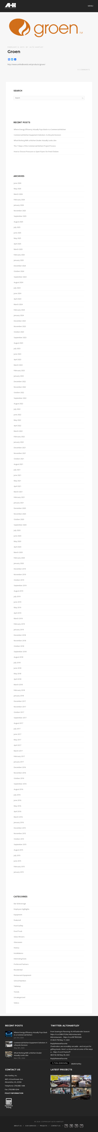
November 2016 (20, 773)
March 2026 (18, 194)
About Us (18, 1126)
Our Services (30, 1126)
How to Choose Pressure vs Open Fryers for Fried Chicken (36, 151)
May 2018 (17, 673)
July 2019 (17, 596)
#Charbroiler (78, 1031)
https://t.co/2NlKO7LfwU (59, 1034)
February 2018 (19, 690)
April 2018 (17, 679)
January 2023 (19, 376)
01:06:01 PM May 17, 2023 (60, 1040)
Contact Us (55, 1126)
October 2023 (19, 332)
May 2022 (17, 420)
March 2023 (18, 365)
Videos (16, 1003)
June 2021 (17, 475)
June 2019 (17, 602)
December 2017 (20, 701)
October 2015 (19, 839)
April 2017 (17, 745)
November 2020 (20, 514)
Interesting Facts (20, 959)
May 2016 (17, 806)
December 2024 (20, 266)
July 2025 (17, 227)
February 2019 (19, 624)
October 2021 (19, 459)
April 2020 (17, 547)
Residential (18, 970)
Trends (16, 992)
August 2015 (18, 850)
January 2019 (19, 629)
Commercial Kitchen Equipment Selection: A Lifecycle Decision (37, 135)
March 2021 (18, 492)
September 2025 (20, 216)
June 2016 (17, 800)
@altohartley (76, 1064)
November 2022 (20, 387)
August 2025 (18, 222)
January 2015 (19, 872)
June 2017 (17, 734)
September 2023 (20, 337)
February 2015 (19, 866)
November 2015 (20, 833)
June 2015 (17, 861)
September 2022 (20, 398)
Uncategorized (19, 997)
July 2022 (17, 409)
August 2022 (18, 403)
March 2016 (18, 817)
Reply (52, 1043)
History (16, 948)
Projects (43, 1126)
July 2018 (17, 662)
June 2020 (17, 536)
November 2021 (20, 453)
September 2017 (20, 718)
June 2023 (17, 354)
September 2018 (20, 651)
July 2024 (17, 288)
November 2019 (20, 574)
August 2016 (18, 789)
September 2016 (20, 784)
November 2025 (20, 210)
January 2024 (19, 315)
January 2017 (19, 762)
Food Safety (18, 925)
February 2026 (19, 199)
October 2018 (19, 646)
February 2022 (19, 436)
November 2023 (20, 326)
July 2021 (17, 470)
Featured (17, 920)
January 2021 (19, 503)
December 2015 (20, 828)
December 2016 (20, 767)
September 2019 (20, 585)
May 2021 (17, 481)
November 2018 (20, 640)
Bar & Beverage (20, 903)
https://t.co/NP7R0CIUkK (72, 1037)
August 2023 (18, 343)
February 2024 (19, 310)
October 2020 (19, 519)
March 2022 (18, 431)
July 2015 (17, 855)
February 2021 (19, 497)
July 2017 (17, 729)
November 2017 (20, 707)
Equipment (18, 914)
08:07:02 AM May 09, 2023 (60, 1055)
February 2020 (19, 558)
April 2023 (17, 359)
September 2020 (20, 525)
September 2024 (20, 277)
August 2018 (18, 657)
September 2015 (20, 844)
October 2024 (19, 271)
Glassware (18, 942)
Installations (18, 953)
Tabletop (17, 986)
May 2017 (17, 740)
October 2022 (19, 392)
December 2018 (20, 635)
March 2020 (18, 552)
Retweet (58, 1043)
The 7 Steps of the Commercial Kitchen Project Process (35, 146)
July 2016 (17, 795)
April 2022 (17, 425)
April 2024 (17, 299)
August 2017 (18, 723)
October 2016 (19, 778)
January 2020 (19, 563)
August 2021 (18, 464)
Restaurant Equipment (22, 975)
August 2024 (18, 282)
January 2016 (19, 822)
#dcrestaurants (75, 1034)
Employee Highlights (21, 909)
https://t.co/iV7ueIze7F (61, 1052)
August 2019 (18, 591)
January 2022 (19, 442)
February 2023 (19, 370)
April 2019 (17, 613)
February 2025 (19, 255)
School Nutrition (20, 981)
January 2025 (19, 260)
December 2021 (20, 447)
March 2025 (18, 249)
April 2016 (17, 811)
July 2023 (17, 348)
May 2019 (17, 607)
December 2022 (20, 381)
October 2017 (19, 712)
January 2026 (19, 205)
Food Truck (18, 931)
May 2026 (17, 188)
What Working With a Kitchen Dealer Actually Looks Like (35, 140)
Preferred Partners (21, 964)
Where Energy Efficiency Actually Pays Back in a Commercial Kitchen (40, 129)
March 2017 (18, 751)
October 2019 (19, 580)
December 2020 (20, 508)
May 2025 (17, 238)
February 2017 (19, 756)
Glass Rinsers (19, 937)
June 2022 (17, 414)
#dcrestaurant (56, 1037)
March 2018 (18, 684)
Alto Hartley (36, 47)
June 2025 (17, 233)
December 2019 (20, 569)
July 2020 (17, 530)
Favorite (64, 1043)
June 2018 (17, 668)
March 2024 (18, 304)
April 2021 (17, 486)
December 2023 (20, 321)
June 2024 (17, 293)
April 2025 (17, 244)
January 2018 (19, 696)
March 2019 (18, 618)
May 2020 (17, 541)
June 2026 (17, 183)
